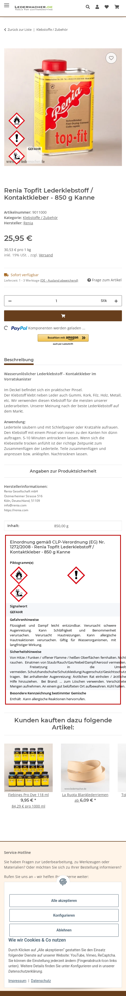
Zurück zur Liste (20, 29)
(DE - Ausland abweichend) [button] (59, 280)
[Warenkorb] (117, 7)
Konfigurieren (64, 915)
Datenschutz (41, 981)
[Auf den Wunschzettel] (111, 58)
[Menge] (56, 301)
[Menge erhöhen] (116, 301)
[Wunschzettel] (106, 7)
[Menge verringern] (10, 301)
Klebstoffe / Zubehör (40, 217)
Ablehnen (64, 930)
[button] (89, 7)
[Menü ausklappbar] (6, 3)
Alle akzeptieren (64, 901)
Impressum (17, 981)
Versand (46, 255)
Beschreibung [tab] (19, 359)
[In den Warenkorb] (8, 45)
